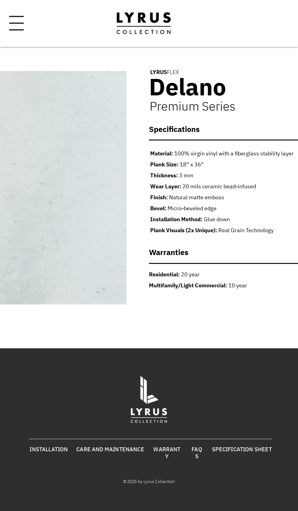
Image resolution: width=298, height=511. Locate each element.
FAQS (197, 453)
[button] (16, 23)
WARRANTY (166, 453)
